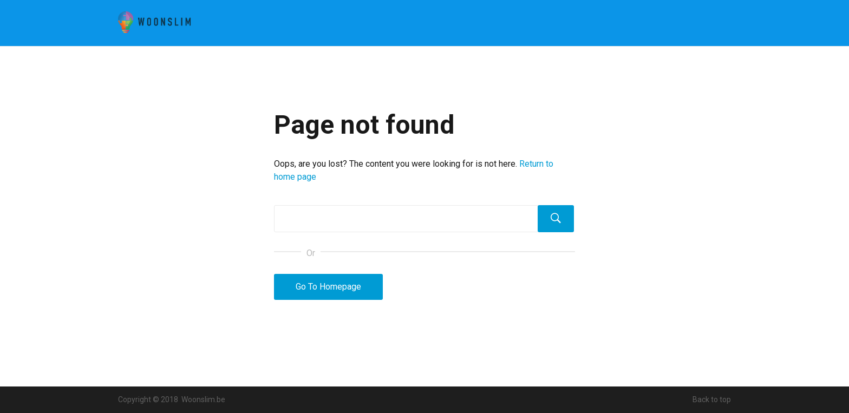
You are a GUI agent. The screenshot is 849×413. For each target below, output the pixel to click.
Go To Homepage (328, 286)
